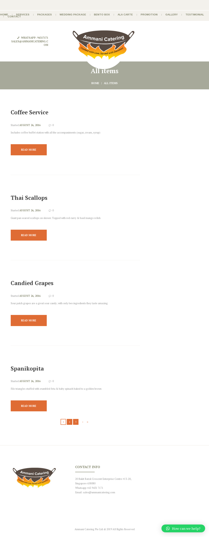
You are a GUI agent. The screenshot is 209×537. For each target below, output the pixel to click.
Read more (28, 149)
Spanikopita (27, 368)
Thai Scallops (29, 197)
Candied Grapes (32, 283)
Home (95, 83)
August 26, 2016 (30, 125)
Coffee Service (29, 112)
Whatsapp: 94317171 (34, 37)
